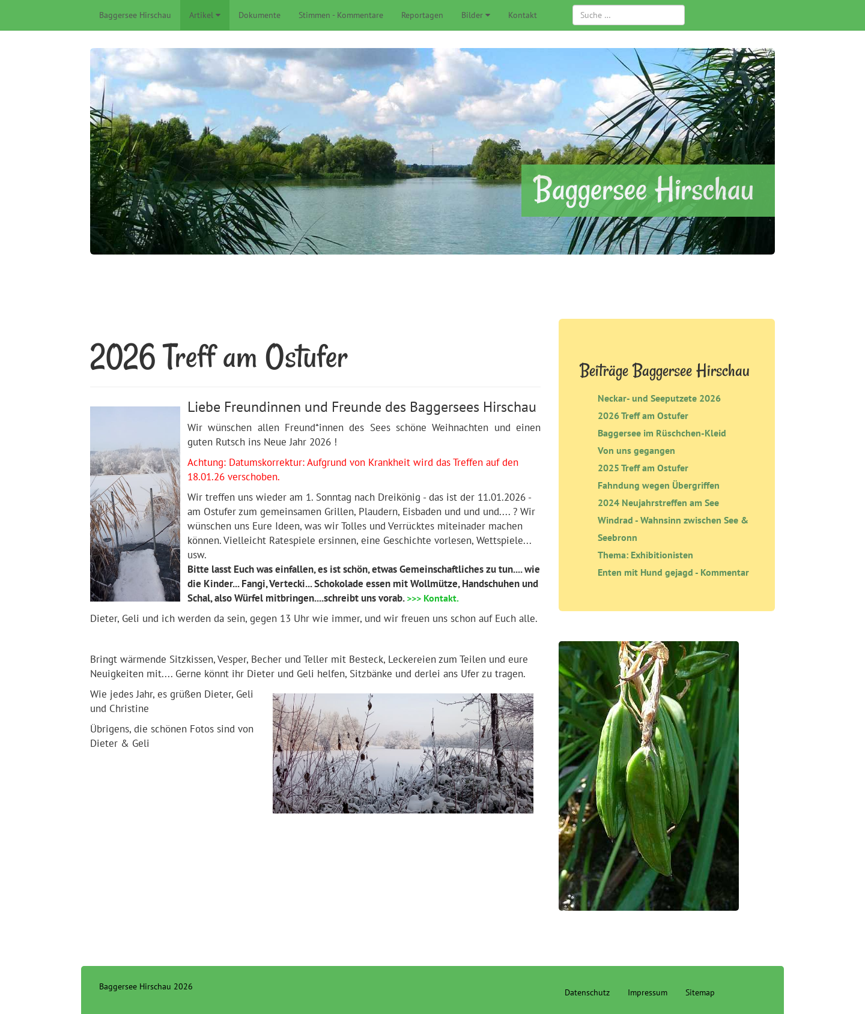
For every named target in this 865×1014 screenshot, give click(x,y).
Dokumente (259, 15)
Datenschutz (587, 992)
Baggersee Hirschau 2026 (146, 986)
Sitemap (700, 992)
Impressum (647, 992)
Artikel (201, 15)
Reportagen (422, 15)
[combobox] (628, 15)
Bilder (472, 15)
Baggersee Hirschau (135, 15)
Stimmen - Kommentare (341, 15)
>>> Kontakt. (433, 598)
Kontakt (522, 15)
